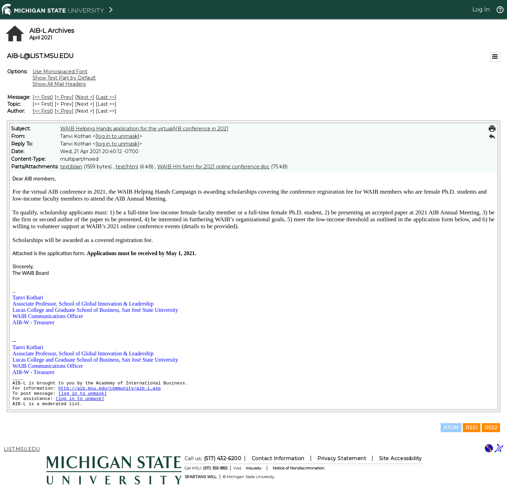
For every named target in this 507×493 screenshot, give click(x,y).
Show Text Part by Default (64, 78)
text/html (126, 167)
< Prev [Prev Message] (64, 97)
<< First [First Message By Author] (42, 111)
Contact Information (277, 458)
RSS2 (491, 428)
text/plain (71, 167)
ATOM (451, 428)
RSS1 (472, 428)
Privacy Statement (341, 458)
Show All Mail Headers (59, 84)
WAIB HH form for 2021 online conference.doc (213, 167)
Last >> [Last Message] (106, 97)
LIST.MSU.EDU (22, 449)
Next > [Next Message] (85, 97)
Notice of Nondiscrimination (298, 468)
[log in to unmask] (117, 136)
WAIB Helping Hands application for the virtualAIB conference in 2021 (144, 128)
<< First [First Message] (42, 97)
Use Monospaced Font (59, 71)
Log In (481, 9)
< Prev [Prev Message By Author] (64, 111)
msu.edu (253, 468)
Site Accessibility (400, 458)
